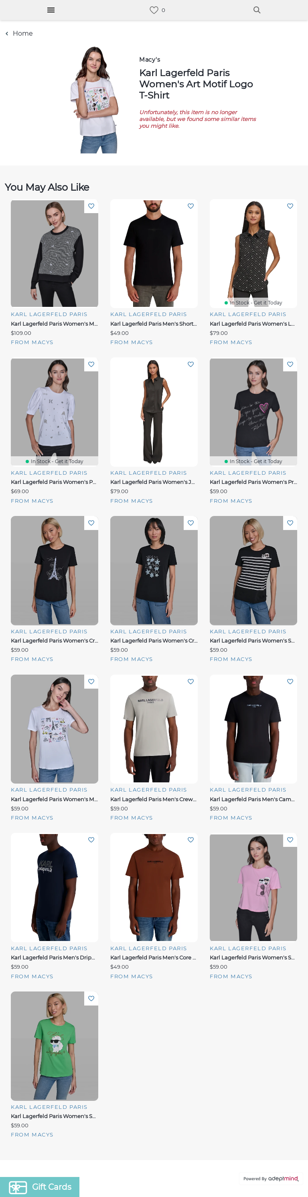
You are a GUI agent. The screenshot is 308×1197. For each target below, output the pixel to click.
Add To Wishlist (91, 206)
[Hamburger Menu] (51, 10)
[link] (154, 10)
